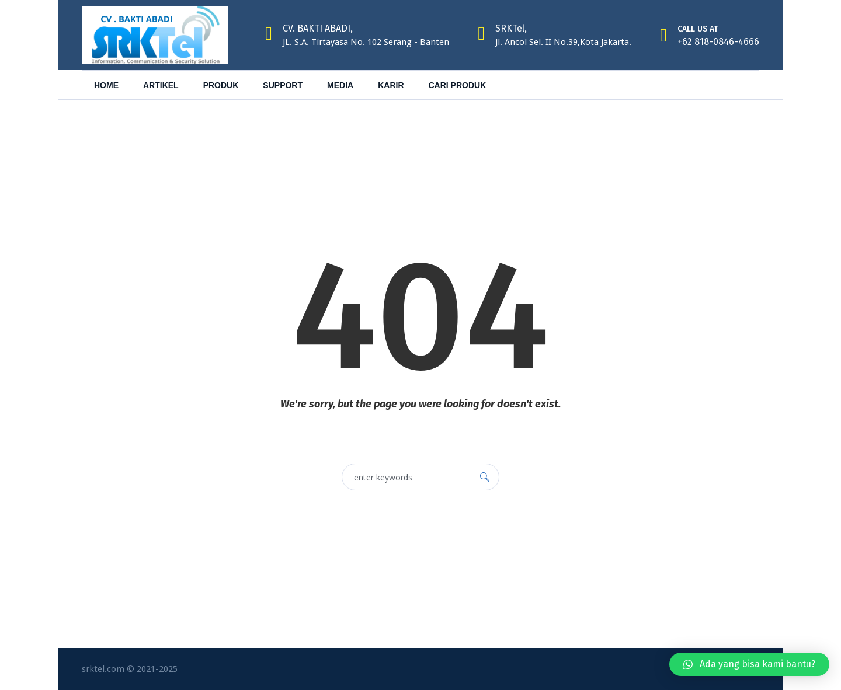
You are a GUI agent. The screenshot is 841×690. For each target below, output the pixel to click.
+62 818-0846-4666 (718, 41)
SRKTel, (511, 28)
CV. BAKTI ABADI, (318, 28)
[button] (749, 664)
